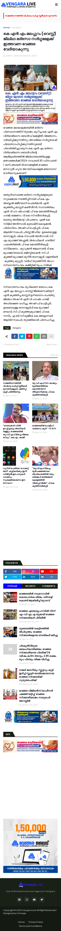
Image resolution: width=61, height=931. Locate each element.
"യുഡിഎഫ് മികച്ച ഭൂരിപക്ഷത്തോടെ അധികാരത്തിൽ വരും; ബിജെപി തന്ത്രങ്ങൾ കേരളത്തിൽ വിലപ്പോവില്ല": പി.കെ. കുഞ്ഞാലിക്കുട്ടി (43, 477)
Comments (48, 586)
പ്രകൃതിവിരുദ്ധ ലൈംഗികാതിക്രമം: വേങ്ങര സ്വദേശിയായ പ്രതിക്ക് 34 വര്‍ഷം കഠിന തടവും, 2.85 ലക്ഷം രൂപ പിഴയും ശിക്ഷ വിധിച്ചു (37, 652)
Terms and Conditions (30, 926)
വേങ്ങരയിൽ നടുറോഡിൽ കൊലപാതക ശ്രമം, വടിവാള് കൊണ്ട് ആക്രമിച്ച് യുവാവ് (35, 597)
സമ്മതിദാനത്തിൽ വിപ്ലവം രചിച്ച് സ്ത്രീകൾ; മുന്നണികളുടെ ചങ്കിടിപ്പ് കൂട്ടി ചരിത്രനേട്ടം (15, 388)
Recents (30, 586)
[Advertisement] (30, 526)
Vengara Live (29, 910)
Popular (12, 586)
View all (54, 355)
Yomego (21, 913)
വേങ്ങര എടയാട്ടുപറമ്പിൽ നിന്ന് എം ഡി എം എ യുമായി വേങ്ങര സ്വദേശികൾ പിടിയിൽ (37, 614)
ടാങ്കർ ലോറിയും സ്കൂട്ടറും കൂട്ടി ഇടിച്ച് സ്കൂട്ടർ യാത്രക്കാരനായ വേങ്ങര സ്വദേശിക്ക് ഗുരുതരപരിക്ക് (36, 675)
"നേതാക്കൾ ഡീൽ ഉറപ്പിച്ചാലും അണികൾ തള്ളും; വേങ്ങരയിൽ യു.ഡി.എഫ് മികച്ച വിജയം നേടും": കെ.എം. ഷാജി (16, 431)
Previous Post (12, 344)
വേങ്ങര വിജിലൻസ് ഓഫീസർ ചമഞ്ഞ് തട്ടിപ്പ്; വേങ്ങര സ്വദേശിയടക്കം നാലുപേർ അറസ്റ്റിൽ (36, 696)
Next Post (51, 344)
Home (6, 27)
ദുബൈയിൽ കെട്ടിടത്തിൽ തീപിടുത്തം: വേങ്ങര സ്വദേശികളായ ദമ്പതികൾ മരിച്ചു (38, 632)
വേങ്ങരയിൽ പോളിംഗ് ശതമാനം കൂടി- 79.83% (44, 427)
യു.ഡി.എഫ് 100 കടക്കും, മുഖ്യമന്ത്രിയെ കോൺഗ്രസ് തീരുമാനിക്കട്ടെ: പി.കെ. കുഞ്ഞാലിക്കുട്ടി (44, 389)
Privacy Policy (36, 922)
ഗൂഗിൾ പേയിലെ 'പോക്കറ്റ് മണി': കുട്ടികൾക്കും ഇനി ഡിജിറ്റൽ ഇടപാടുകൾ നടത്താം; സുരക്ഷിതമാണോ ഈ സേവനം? (15, 476)
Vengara (16, 27)
